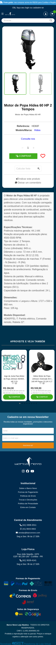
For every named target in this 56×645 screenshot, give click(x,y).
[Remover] (22, 148)
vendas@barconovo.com (28, 533)
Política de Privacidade (28, 503)
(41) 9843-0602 (28, 529)
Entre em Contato (28, 507)
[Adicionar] (33, 148)
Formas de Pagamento (28, 492)
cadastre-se (38, 7)
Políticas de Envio (28, 496)
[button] (19, 403)
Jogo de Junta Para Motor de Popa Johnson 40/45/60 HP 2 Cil (14, 378)
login (27, 7)
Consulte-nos (28, 139)
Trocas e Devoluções (28, 500)
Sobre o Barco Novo (28, 488)
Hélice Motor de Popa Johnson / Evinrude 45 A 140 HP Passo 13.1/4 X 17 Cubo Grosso (41, 378)
